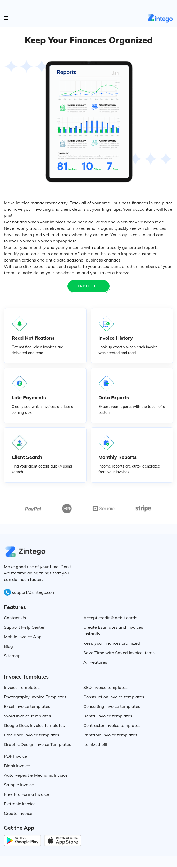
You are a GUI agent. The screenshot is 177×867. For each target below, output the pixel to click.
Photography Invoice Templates (35, 696)
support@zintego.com (33, 592)
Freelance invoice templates (31, 735)
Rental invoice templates (107, 715)
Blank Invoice (17, 765)
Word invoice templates (27, 715)
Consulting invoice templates (111, 706)
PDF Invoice (15, 756)
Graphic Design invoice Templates (37, 744)
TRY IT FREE (88, 286)
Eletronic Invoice (20, 803)
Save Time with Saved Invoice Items (119, 652)
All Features (95, 662)
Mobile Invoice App (23, 636)
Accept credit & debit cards (110, 617)
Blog (8, 646)
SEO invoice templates (105, 687)
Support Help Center (24, 627)
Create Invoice (18, 813)
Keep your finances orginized (111, 643)
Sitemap (12, 655)
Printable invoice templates (110, 735)
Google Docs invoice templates (34, 725)
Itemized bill (95, 744)
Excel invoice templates (27, 706)
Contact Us (15, 617)
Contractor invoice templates (111, 725)
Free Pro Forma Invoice (26, 794)
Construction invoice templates (113, 696)
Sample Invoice (19, 784)
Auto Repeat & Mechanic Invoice (36, 775)
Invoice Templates (22, 687)
